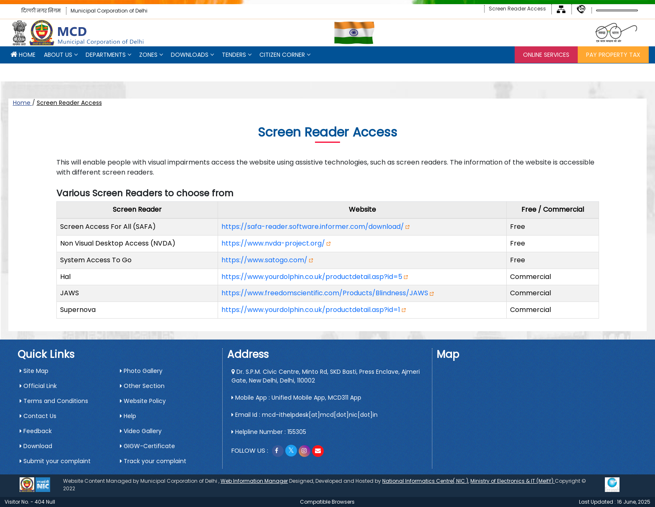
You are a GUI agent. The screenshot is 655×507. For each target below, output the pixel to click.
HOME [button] (23, 55)
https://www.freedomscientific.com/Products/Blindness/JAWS (324, 293)
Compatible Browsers (327, 501)
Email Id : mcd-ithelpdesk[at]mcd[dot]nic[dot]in (304, 415)
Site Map (34, 371)
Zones (148, 55)
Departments (106, 55)
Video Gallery (141, 431)
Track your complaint (153, 461)
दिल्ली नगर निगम (41, 10)
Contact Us (38, 416)
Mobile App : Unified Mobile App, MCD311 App (296, 397)
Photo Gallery (141, 371)
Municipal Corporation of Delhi (109, 10)
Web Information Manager (254, 480)
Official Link (38, 386)
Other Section (142, 386)
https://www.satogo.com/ (264, 260)
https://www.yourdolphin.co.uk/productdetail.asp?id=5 (311, 276)
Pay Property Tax (613, 55)
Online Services (546, 55)
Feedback (36, 431)
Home (22, 103)
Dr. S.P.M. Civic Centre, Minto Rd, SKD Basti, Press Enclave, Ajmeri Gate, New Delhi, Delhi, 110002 (325, 376)
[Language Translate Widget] (617, 10)
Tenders (234, 55)
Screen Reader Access (517, 8)
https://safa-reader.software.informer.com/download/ (312, 226)
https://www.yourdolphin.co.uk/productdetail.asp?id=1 (310, 309)
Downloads (189, 55)
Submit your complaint (55, 461)
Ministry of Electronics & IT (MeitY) (512, 480)
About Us (58, 55)
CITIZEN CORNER (282, 55)
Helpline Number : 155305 (268, 432)
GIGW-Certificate (147, 446)
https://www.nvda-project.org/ (273, 243)
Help (128, 416)
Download (36, 446)
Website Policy (143, 401)
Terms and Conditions (54, 401)
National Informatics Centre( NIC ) (425, 480)
